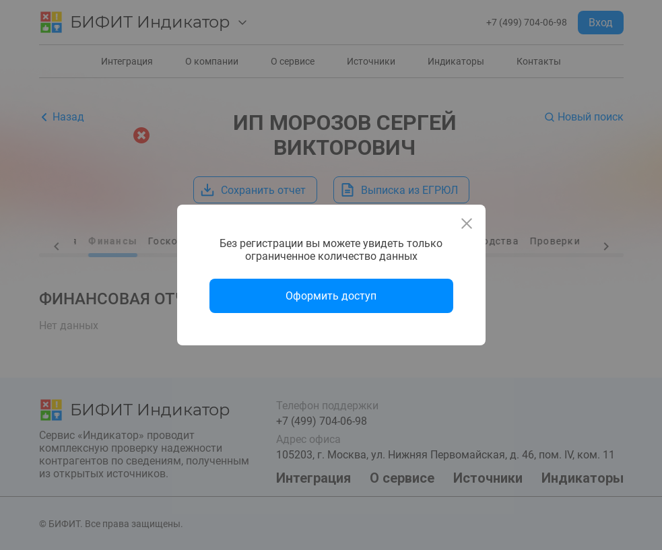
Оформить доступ (331, 295)
